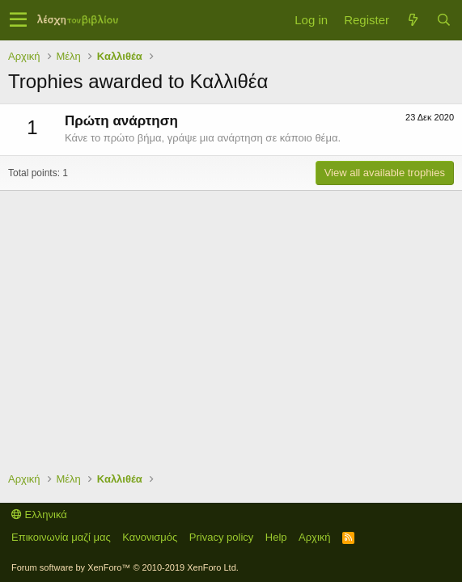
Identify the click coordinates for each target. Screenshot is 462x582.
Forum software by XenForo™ (125, 567)
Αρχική (315, 537)
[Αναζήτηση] (443, 20)
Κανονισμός (149, 537)
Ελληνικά (39, 514)
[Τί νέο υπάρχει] (412, 20)
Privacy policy (221, 537)
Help (276, 537)
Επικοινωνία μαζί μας (61, 537)
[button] (18, 20)
